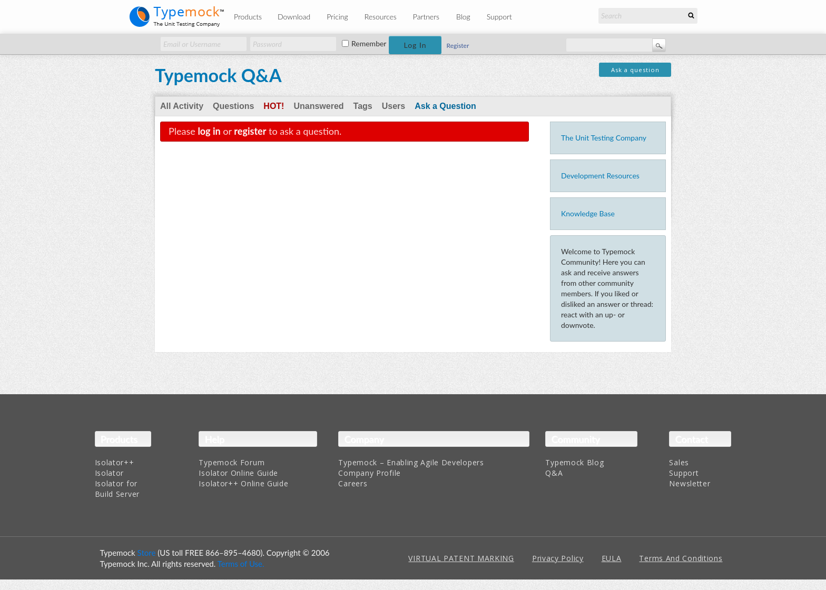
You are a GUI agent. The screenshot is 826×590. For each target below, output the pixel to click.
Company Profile (369, 473)
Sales (679, 462)
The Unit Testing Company (603, 137)
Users (393, 106)
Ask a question (635, 70)
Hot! (273, 106)
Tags (362, 106)
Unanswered (318, 106)
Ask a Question (445, 106)
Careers (352, 483)
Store (146, 552)
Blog (463, 16)
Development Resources (600, 175)
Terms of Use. (241, 563)
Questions (233, 106)
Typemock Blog (574, 462)
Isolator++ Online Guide (243, 483)
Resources (381, 16)
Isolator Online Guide (238, 473)
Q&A (554, 473)
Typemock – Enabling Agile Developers (411, 462)
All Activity (181, 106)
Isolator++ (114, 462)
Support (499, 16)
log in (209, 131)
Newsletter (689, 483)
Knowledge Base (588, 213)
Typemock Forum (231, 462)
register (250, 131)
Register (458, 45)
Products (248, 16)
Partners (426, 16)
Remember (368, 43)
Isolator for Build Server (117, 488)
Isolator (109, 473)
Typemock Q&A (218, 75)
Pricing (337, 16)
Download (294, 16)
